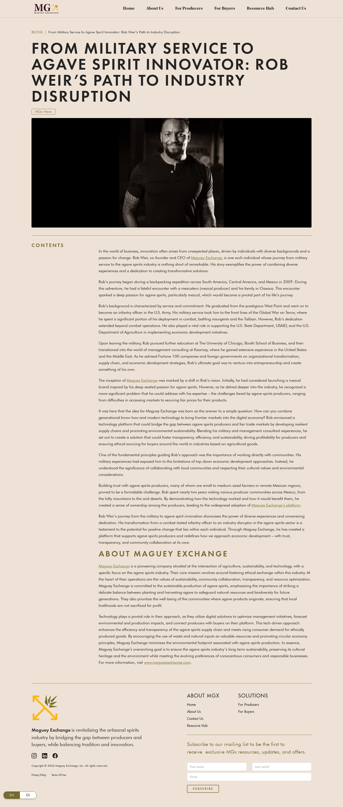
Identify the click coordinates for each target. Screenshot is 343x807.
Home (128, 9)
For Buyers (224, 9)
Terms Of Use (59, 775)
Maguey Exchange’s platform (276, 505)
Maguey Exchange (206, 257)
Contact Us (296, 9)
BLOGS (37, 32)
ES (28, 795)
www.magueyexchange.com (167, 662)
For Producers (189, 9)
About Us (154, 9)
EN (12, 795)
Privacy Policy (39, 775)
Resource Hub (260, 9)
